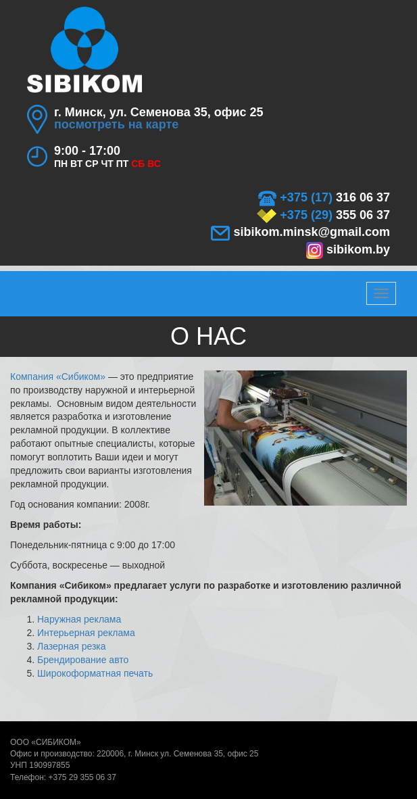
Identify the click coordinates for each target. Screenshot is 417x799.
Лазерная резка (71, 646)
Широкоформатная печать (95, 673)
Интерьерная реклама (86, 632)
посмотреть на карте (116, 124)
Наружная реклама (79, 619)
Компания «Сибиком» (57, 376)
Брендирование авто (82, 659)
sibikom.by (348, 249)
